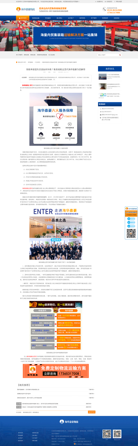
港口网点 (34, 435)
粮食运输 (32, 54)
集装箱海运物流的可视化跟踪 (115, 94)
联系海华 (20, 440)
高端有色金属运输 (42, 54)
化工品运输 (51, 54)
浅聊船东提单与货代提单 (24, 393)
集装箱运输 (35, 432)
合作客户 (20, 438)
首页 (24, 62)
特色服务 (20, 435)
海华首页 (20, 432)
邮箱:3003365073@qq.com (110, 114)
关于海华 (34, 438)
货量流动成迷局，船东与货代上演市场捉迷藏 (29, 397)
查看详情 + (89, 403)
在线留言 (109, 1)
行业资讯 (37, 62)
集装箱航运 (36, 412)
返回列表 (92, 412)
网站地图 (119, 1)
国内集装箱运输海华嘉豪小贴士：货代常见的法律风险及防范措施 (40, 403)
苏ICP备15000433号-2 (84, 441)
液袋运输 (26, 54)
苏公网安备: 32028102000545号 (83, 444)
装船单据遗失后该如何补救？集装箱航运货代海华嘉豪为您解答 (59, 62)
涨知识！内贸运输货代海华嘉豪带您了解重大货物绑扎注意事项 (39, 407)
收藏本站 (100, 1)
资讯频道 (30, 62)
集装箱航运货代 (27, 412)
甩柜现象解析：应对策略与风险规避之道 (28, 389)
